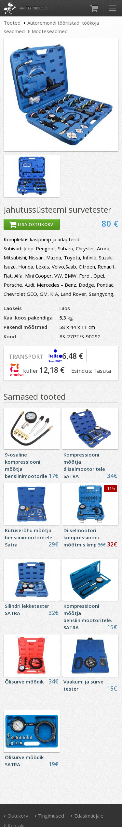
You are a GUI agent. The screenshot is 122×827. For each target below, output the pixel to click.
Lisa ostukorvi (32, 224)
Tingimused (49, 815)
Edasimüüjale (86, 815)
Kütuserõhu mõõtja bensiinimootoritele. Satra (29, 537)
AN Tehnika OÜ (33, 8)
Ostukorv (16, 815)
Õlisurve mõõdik (24, 681)
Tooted (12, 22)
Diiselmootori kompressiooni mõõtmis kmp (81, 537)
